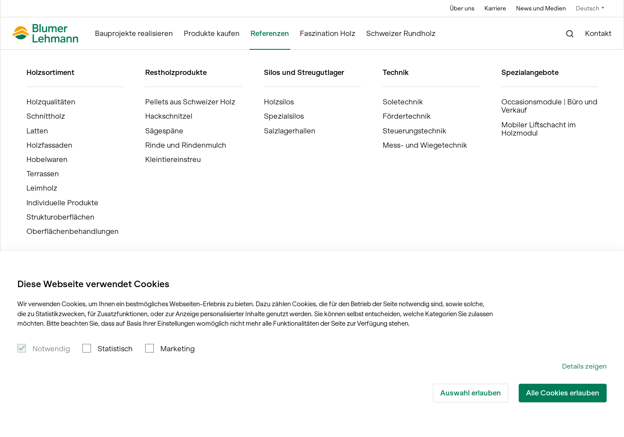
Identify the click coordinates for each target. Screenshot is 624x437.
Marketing (177, 348)
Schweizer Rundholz (401, 33)
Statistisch (115, 348)
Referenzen (269, 33)
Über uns (462, 8)
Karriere (495, 8)
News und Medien (541, 8)
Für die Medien (554, 228)
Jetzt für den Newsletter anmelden (81, 110)
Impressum (547, 246)
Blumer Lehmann (43, 58)
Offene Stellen (461, 228)
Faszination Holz (327, 33)
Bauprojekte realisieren (134, 33)
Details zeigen (584, 366)
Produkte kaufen (212, 33)
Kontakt (598, 33)
